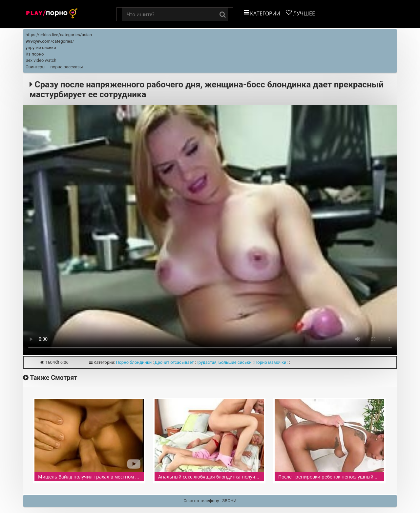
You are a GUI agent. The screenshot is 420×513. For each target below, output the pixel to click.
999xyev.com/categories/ (50, 41)
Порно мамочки (270, 362)
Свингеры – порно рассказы (54, 66)
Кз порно (35, 54)
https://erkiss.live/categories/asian (59, 34)
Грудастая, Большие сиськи (224, 362)
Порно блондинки (134, 362)
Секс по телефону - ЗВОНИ (209, 500)
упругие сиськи (41, 47)
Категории (262, 13)
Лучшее (300, 13)
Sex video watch (41, 60)
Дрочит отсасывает (174, 362)
